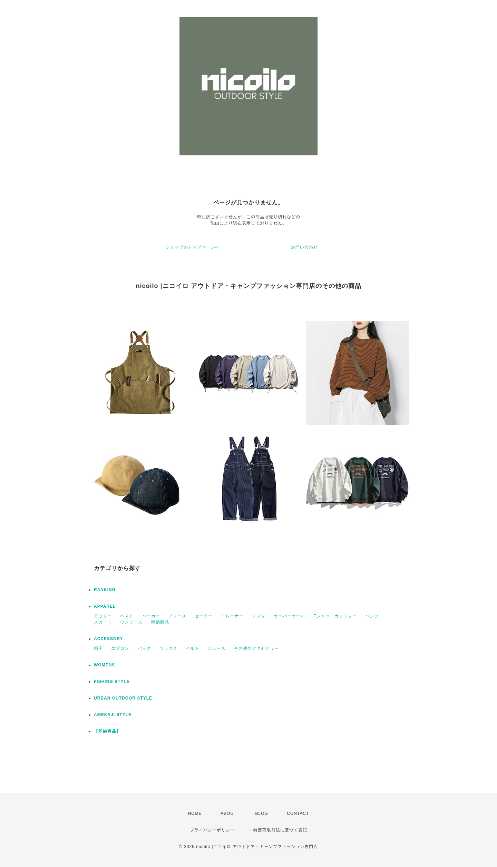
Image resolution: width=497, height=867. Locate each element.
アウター (103, 616)
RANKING (105, 589)
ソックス (168, 648)
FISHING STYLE (112, 681)
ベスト (127, 616)
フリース (177, 616)
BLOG (261, 813)
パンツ (372, 616)
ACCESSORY (108, 638)
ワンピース (131, 622)
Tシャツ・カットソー (335, 616)
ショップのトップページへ (193, 247)
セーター (204, 616)
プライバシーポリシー (212, 830)
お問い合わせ (304, 247)
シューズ (217, 648)
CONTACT (298, 813)
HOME (195, 813)
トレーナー (232, 616)
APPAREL (105, 606)
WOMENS (104, 665)
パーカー (151, 616)
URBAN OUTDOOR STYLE (123, 698)
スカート (103, 622)
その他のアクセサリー (256, 648)
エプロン (120, 648)
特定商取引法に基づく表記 (280, 830)
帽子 (98, 648)
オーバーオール (289, 616)
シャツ (258, 616)
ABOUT (228, 813)
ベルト (192, 648)
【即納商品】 (107, 731)
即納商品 (160, 622)
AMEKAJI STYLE (112, 714)
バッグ (144, 648)
